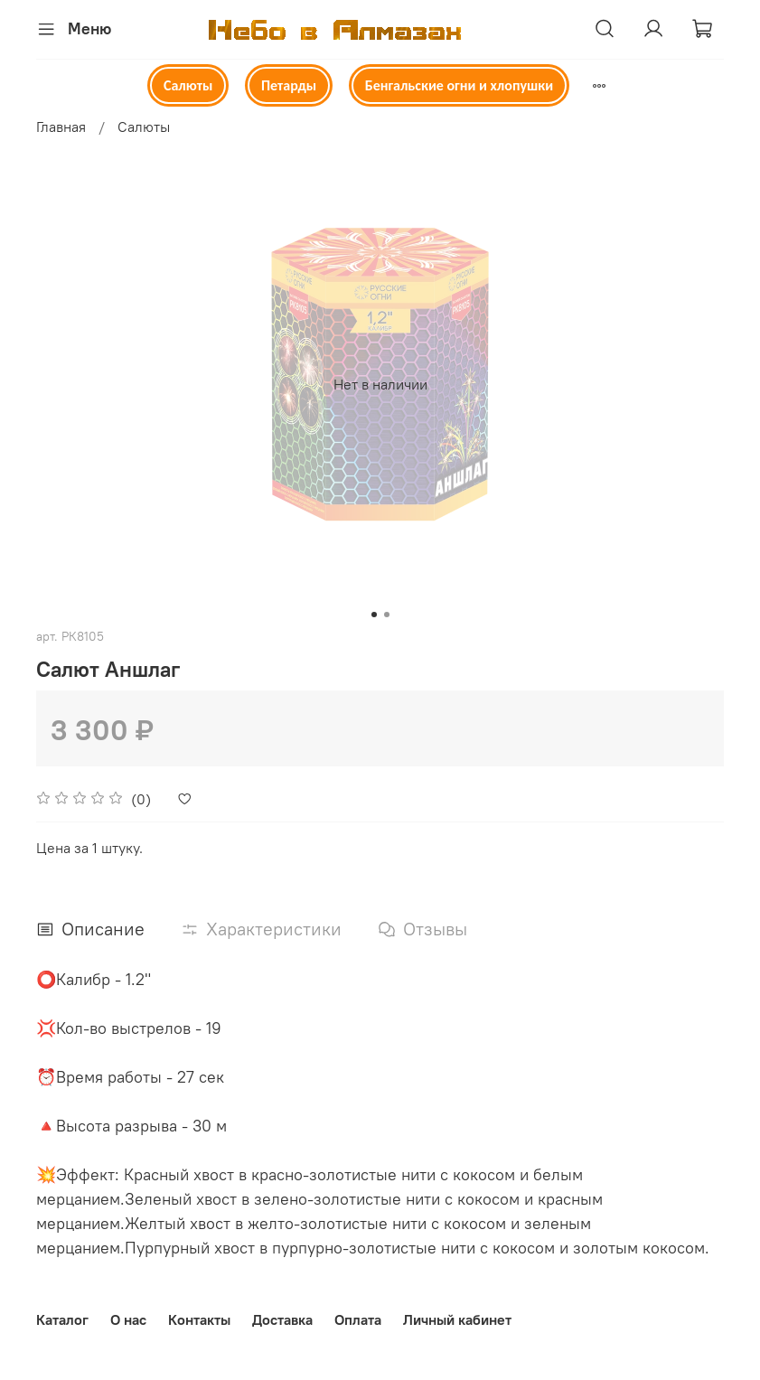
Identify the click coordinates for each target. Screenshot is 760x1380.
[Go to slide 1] (374, 614)
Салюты (188, 85)
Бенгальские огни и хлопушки (459, 85)
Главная (61, 126)
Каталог (62, 1319)
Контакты (199, 1319)
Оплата (357, 1319)
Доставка (282, 1319)
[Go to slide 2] (386, 614)
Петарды (288, 85)
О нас (128, 1319)
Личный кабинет (457, 1319)
